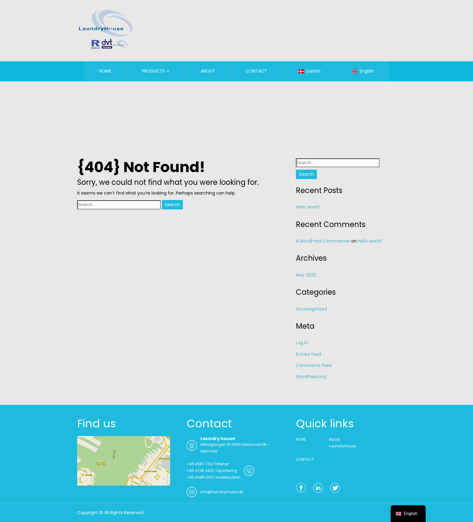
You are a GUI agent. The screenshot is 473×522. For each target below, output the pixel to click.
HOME (105, 71)
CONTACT (256, 71)
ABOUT (208, 71)
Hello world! (308, 207)
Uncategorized (311, 309)
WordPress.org (311, 377)
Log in (302, 343)
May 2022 (306, 275)
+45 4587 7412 (200, 463)
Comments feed (314, 365)
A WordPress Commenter (323, 241)
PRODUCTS (153, 71)
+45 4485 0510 (200, 477)
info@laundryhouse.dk (222, 491)
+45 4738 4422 (200, 470)
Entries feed (308, 354)
